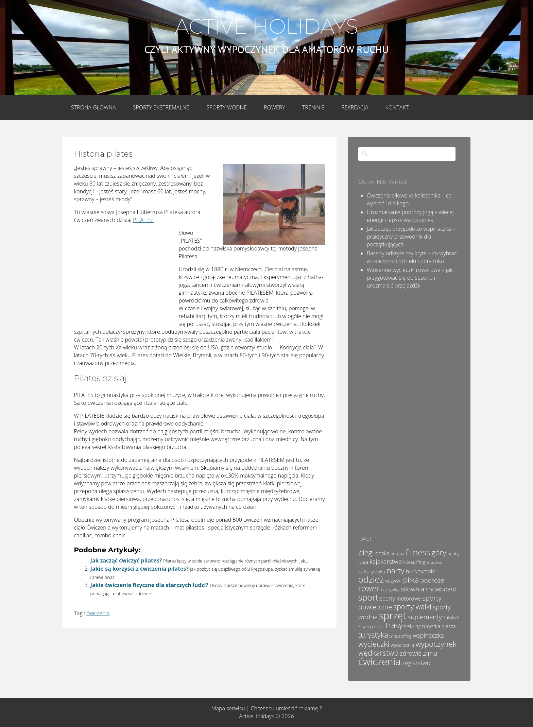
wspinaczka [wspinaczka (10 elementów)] (428, 635)
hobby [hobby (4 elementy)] (454, 554)
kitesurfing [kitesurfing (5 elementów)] (414, 562)
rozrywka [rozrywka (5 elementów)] (390, 589)
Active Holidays (266, 26)
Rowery (274, 107)
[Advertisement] (125, 274)
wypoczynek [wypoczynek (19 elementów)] (435, 644)
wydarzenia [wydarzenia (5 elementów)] (402, 645)
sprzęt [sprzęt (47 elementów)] (392, 615)
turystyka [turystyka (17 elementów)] (373, 635)
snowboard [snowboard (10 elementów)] (441, 589)
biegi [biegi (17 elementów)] (366, 552)
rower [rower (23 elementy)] (368, 588)
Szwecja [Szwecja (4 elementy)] (365, 626)
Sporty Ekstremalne (161, 107)
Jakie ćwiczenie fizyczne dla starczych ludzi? (149, 585)
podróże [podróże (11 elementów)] (432, 580)
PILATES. (143, 220)
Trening (313, 107)
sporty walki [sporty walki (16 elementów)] (412, 606)
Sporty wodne (226, 107)
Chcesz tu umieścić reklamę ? (286, 708)
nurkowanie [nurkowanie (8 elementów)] (420, 571)
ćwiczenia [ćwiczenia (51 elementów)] (379, 661)
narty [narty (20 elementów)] (395, 570)
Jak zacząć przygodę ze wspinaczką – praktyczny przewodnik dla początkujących (411, 236)
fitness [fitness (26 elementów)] (418, 552)
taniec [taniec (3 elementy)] (379, 626)
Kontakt (397, 107)
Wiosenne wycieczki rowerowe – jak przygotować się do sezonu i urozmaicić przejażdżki (410, 277)
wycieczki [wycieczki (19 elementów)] (373, 644)
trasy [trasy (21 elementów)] (393, 625)
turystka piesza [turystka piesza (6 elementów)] (439, 626)
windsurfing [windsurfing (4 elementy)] (400, 636)
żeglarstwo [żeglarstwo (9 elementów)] (416, 663)
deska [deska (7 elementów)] (382, 553)
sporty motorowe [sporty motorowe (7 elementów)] (400, 598)
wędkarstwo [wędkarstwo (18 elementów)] (378, 652)
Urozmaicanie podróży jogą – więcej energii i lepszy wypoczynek (410, 216)
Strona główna (93, 107)
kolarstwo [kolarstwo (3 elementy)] (434, 562)
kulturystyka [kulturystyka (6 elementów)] (371, 571)
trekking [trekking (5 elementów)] (412, 626)
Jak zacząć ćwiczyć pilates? (126, 560)
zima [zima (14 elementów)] (430, 653)
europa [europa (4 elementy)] (397, 554)
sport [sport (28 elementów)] (368, 597)
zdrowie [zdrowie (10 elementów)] (411, 653)
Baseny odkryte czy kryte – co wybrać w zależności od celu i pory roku (412, 257)
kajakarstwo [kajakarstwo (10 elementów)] (385, 561)
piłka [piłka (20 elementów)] (411, 579)
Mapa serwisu (228, 708)
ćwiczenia (97, 613)
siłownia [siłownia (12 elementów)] (412, 589)
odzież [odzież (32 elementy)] (371, 579)
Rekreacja (354, 107)
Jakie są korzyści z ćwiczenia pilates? (139, 568)
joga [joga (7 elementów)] (363, 562)
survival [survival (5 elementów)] (451, 617)
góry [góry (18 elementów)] (438, 552)
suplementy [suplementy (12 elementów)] (425, 616)
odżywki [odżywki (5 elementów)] (393, 580)
